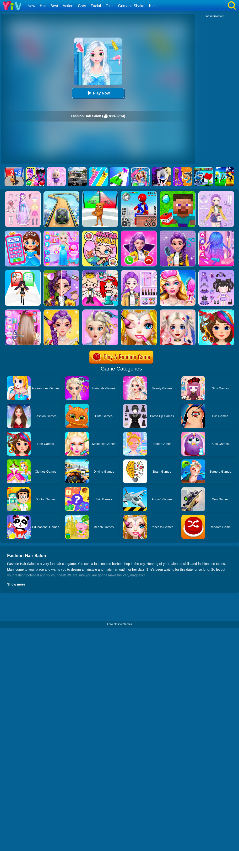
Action (68, 6)
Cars (82, 6)
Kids (153, 6)
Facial (96, 6)
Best (54, 6)
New (31, 6)
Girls (110, 6)
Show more (16, 584)
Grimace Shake (131, 6)
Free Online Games (119, 624)
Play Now (98, 93)
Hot (43, 6)
